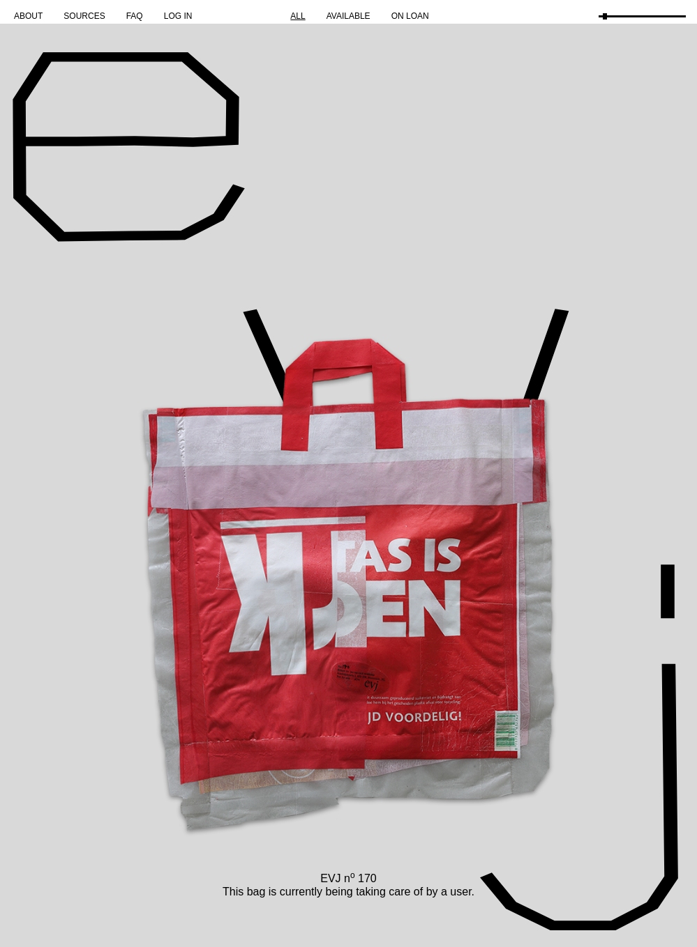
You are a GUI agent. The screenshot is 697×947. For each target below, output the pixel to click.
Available (348, 16)
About (28, 16)
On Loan (410, 16)
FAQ (134, 16)
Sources (84, 16)
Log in (178, 16)
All (297, 16)
